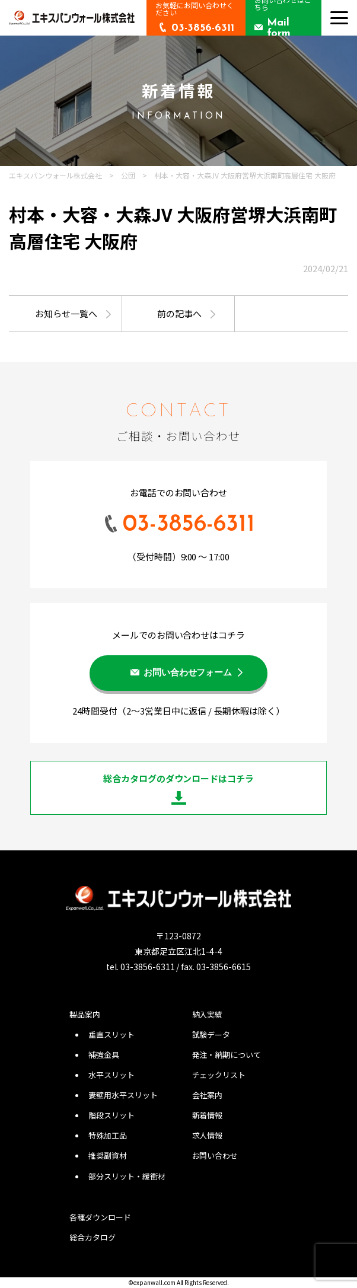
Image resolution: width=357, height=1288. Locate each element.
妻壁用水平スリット (123, 1095)
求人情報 (207, 1135)
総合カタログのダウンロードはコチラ (178, 778)
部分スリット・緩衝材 (126, 1176)
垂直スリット (111, 1034)
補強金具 (103, 1054)
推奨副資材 (107, 1155)
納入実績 (207, 1014)
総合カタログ (92, 1237)
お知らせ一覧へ (66, 313)
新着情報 (207, 1115)
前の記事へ (179, 313)
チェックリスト (219, 1074)
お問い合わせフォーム (188, 673)
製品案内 (84, 1014)
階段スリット (111, 1115)
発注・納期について (227, 1054)
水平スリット (111, 1074)
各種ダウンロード (100, 1217)
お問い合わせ (215, 1155)
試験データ (211, 1034)
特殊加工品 (107, 1135)
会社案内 (207, 1095)
